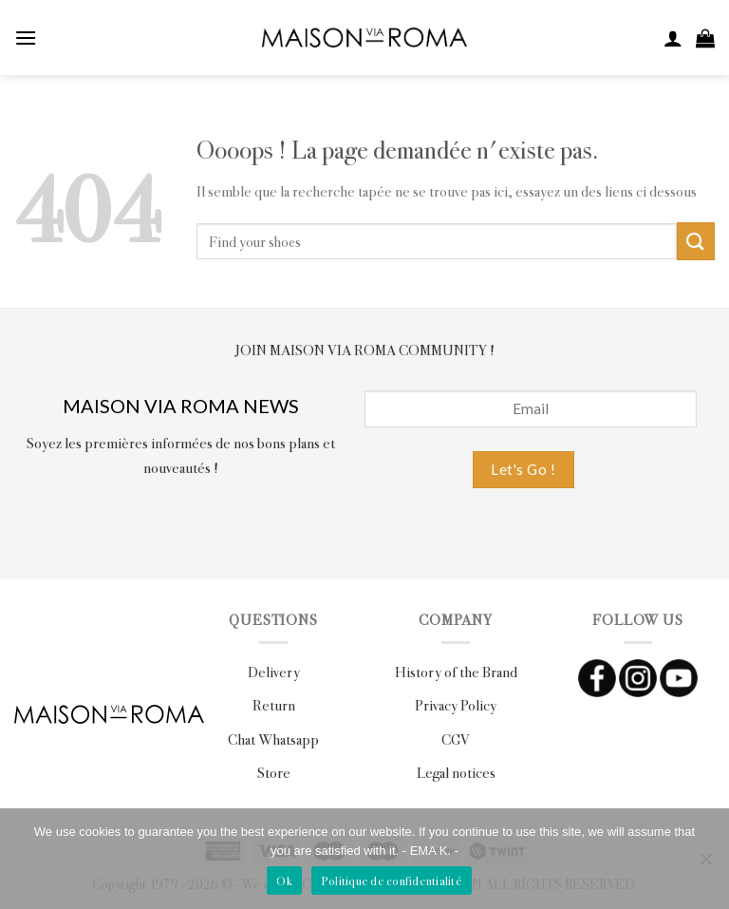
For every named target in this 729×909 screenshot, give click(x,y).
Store (273, 772)
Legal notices (456, 772)
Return (273, 704)
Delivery (274, 671)
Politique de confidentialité (391, 880)
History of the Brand (456, 671)
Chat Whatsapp (273, 738)
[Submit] (696, 240)
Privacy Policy (455, 704)
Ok (284, 880)
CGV (455, 738)
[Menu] (25, 37)
